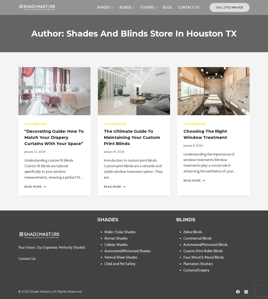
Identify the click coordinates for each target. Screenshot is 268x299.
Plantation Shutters (198, 264)
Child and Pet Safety (120, 264)
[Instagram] (246, 291)
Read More (35, 186)
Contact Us (27, 258)
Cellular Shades (115, 245)
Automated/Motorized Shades (127, 251)
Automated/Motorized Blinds (205, 245)
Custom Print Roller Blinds (203, 251)
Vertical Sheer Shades (120, 257)
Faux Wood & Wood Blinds (203, 257)
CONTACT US (188, 7)
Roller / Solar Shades (119, 232)
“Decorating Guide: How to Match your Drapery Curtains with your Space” (54, 137)
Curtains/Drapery (196, 270)
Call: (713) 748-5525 (229, 7)
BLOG (167, 7)
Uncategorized (35, 124)
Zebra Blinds (192, 232)
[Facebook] (237, 291)
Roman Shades (115, 238)
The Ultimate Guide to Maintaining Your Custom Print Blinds (132, 137)
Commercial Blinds (197, 238)
